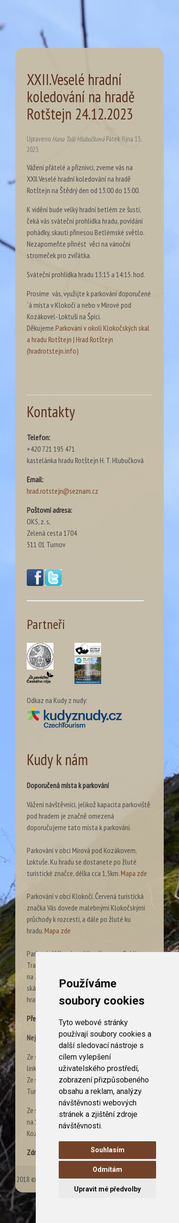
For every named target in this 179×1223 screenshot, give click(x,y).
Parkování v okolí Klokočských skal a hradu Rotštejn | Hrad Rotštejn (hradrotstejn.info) (88, 339)
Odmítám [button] (107, 1169)
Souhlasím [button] (108, 1150)
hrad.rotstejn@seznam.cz (62, 491)
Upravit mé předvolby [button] (107, 1189)
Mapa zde (134, 873)
